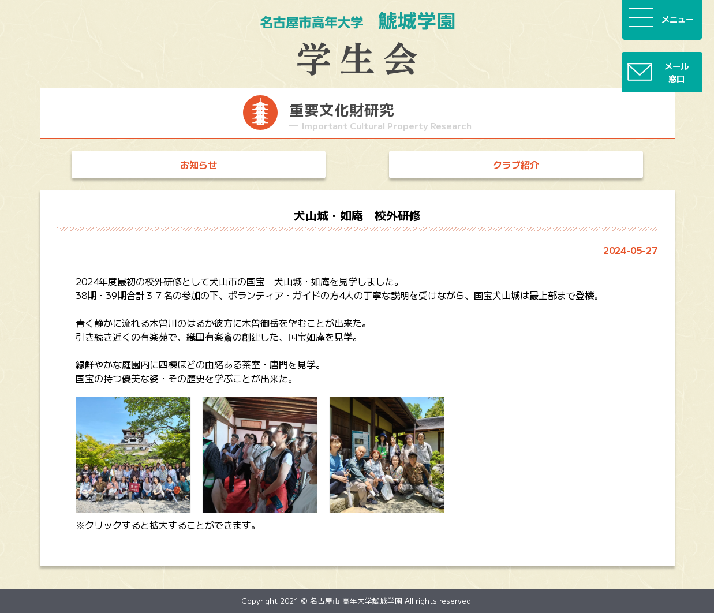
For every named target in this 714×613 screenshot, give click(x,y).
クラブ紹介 (516, 164)
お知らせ (198, 164)
